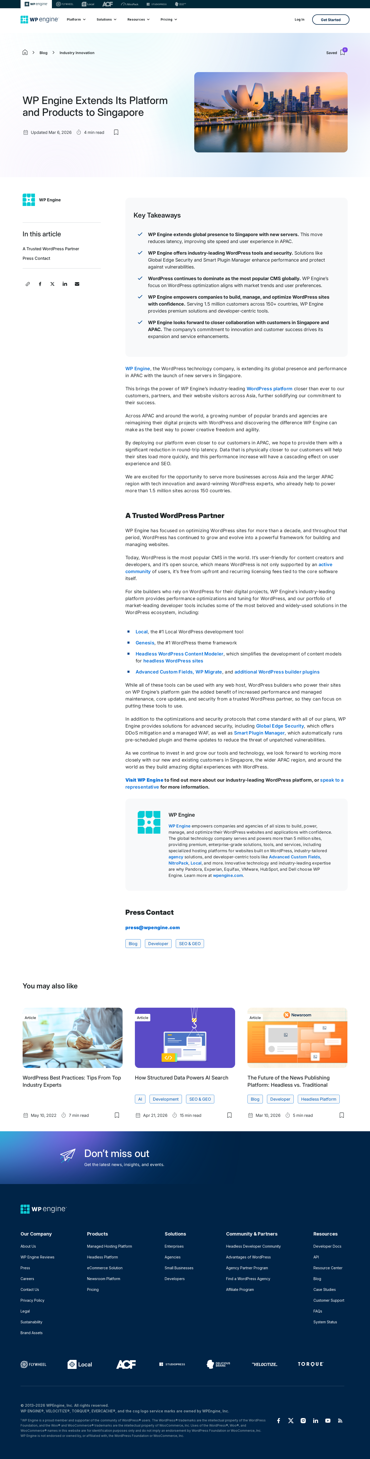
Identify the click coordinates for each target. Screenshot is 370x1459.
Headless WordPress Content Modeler (180, 654)
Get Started (331, 20)
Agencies (173, 1257)
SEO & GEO (190, 943)
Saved (336, 52)
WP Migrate (209, 672)
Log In (299, 19)
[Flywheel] (65, 4)
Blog (44, 52)
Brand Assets (32, 1333)
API (316, 1257)
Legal (25, 1311)
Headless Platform (318, 1099)
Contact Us (30, 1289)
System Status (325, 1322)
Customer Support (328, 1300)
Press (25, 1268)
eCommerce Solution (105, 1268)
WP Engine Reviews (37, 1257)
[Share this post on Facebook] (40, 284)
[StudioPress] (157, 4)
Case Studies (324, 1289)
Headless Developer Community (253, 1246)
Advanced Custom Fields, (165, 672)
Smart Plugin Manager (259, 733)
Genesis (145, 642)
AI (140, 1099)
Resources (138, 19)
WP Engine (50, 199)
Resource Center (328, 1268)
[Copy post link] (28, 284)
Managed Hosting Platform (109, 1246)
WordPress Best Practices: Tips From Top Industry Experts (72, 1081)
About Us (28, 1246)
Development (166, 1099)
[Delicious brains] (180, 4)
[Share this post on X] (52, 284)
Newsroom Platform (103, 1278)
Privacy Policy (32, 1300)
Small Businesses (179, 1268)
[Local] (88, 4)
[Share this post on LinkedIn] (65, 284)
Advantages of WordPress (248, 1257)
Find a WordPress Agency (248, 1278)
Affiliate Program (240, 1289)
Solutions (106, 19)
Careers (27, 1278)
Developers (175, 1278)
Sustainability (31, 1322)
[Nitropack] (130, 4)
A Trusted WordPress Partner (52, 248)
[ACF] (107, 4)
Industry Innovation (77, 52)
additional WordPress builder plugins (277, 672)
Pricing (169, 19)
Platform (76, 19)
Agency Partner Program (247, 1268)
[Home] (40, 19)
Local (142, 631)
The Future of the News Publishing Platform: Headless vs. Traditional (288, 1081)
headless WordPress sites (173, 660)
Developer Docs (327, 1246)
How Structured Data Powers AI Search (181, 1078)
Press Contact (36, 258)
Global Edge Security (280, 726)
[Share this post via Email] (77, 284)
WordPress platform (269, 388)
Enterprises (174, 1246)
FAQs (317, 1311)
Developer (158, 943)
